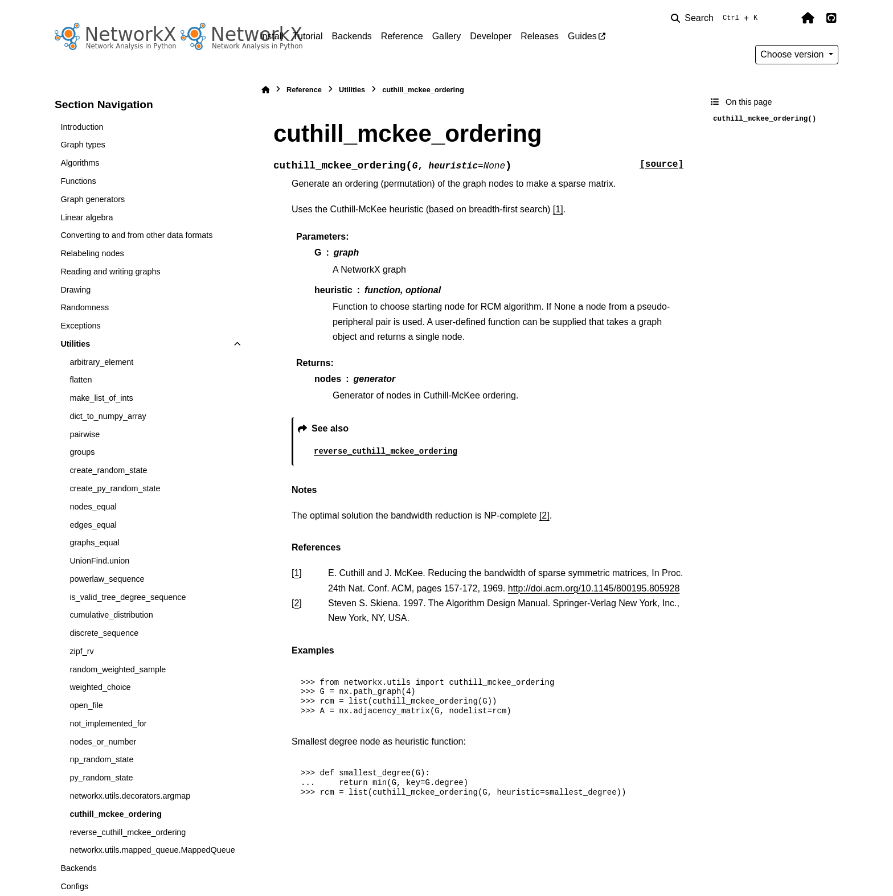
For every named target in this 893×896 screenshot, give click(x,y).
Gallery (446, 36)
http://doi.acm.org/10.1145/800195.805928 (594, 588)
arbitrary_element (101, 362)
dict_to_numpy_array (107, 416)
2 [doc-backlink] (296, 603)
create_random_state (108, 470)
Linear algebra (86, 217)
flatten (80, 379)
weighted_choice (99, 687)
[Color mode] (783, 18)
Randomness (84, 307)
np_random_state (101, 759)
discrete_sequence (103, 633)
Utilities (75, 343)
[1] (558, 209)
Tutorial (308, 36)
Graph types (82, 144)
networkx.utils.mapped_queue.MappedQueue (152, 849)
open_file (86, 705)
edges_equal (92, 524)
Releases (540, 36)
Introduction (81, 126)
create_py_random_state (114, 488)
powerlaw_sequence (106, 578)
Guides (582, 36)
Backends (352, 36)
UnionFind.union (99, 560)
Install (272, 36)
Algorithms (79, 162)
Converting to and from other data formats (136, 235)
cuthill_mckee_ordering (115, 814)
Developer (490, 36)
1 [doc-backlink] (296, 573)
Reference (402, 36)
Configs (74, 886)
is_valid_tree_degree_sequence (127, 597)
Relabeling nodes (92, 253)
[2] (544, 515)
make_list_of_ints (101, 397)
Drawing (75, 289)
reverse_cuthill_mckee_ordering (127, 832)
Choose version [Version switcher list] (793, 54)
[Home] (265, 90)
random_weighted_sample (117, 669)
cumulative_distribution (111, 614)
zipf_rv (81, 651)
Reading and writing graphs (110, 271)
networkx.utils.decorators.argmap (129, 795)
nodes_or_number (102, 741)
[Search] (716, 18)
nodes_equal (92, 506)
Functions (78, 181)
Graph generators (92, 199)
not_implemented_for (107, 723)
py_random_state (101, 777)
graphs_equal (94, 542)
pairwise (84, 434)
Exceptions (80, 325)
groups (82, 452)
